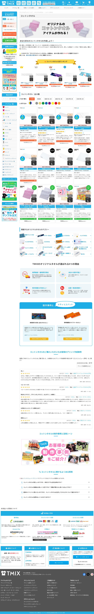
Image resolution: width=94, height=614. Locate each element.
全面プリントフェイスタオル (31, 335)
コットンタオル (49, 12)
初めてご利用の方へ (52, 583)
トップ (6, 8)
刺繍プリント (27, 592)
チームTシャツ (7, 172)
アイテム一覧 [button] (16, 8)
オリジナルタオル (38, 12)
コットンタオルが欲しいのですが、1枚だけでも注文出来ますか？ (42, 482)
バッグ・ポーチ (10, 590)
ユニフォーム (8, 148)
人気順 (32, 99)
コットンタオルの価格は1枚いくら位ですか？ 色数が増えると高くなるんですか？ (47, 487)
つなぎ (12, 595)
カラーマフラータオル (85, 397)
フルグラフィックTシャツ (10, 158)
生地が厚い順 (80, 99)
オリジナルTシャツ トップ (26, 12)
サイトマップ (50, 597)
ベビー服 (7, 116)
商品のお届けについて (53, 592)
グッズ (2, 597)
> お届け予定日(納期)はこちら (9, 29)
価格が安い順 (48, 99)
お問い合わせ (73, 592)
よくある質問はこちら (87, 553)
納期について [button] (43, 8)
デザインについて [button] (55, 8)
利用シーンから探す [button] (29, 8)
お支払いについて (51, 585)
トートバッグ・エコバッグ (11, 120)
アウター (7, 145)
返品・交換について (75, 590)
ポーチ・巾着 (8, 123)
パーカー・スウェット (10, 113)
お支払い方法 (47, 513)
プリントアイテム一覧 (9, 161)
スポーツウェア (8, 139)
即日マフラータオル (86, 420)
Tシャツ (7, 107)
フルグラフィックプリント (31, 590)
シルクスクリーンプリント (30, 588)
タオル (67, 373)
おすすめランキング (8, 167)
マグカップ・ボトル (6, 600)
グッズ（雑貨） (8, 129)
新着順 (39, 99)
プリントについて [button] (69, 8)
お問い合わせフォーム (9, 62)
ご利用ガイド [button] (82, 8)
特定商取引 (73, 588)
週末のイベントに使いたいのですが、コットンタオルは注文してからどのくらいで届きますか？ (51, 492)
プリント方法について (29, 595)
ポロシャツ (7, 110)
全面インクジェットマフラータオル (66, 335)
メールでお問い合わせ (82, 557)
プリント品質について (29, 583)
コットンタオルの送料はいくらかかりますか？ (37, 497)
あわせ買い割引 (30, 55)
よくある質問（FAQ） (52, 595)
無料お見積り (9, 40)
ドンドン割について (52, 588)
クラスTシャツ (7, 169)
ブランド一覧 (7, 164)
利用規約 (72, 585)
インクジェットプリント (30, 478)
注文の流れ (50, 590)
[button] (63, 3)
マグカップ (7, 155)
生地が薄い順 (69, 99)
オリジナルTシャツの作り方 (31, 601)
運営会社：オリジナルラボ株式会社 (79, 595)
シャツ (6, 136)
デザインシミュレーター (30, 606)
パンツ (6, 142)
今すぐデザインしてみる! (39, 339)
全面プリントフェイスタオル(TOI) (82, 373)
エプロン (7, 132)
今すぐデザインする (10, 34)
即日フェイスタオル (86, 410)
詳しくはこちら (59, 563)
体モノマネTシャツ (8, 175)
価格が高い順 (58, 99)
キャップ (7, 152)
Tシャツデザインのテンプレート (32, 604)
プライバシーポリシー (76, 583)
